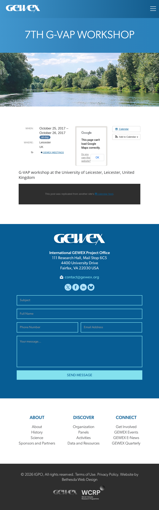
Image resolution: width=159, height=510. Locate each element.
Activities (83, 438)
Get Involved (126, 427)
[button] (126, 137)
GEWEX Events (126, 432)
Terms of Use (85, 475)
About (37, 427)
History (37, 432)
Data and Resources (84, 443)
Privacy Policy (107, 475)
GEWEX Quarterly (126, 443)
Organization (83, 427)
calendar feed (104, 193)
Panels (83, 432)
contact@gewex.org (82, 277)
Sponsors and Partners (37, 443)
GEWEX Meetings (52, 152)
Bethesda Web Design (79, 480)
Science (37, 438)
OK (97, 157)
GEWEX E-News (126, 438)
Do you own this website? (86, 157)
